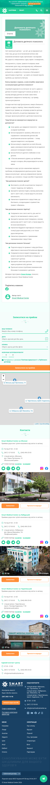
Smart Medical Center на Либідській (16, 515)
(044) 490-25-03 (26, 452)
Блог (28, 744)
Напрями (12, 10)
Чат (3, 467)
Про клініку (31, 726)
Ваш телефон (7, 329)
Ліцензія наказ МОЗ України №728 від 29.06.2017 (19, 779)
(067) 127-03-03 (36, 10)
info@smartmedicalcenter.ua (14, 673)
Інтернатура (31, 741)
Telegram (13, 467)
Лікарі (21, 10)
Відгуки (29, 729)
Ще (45, 10)
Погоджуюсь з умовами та (25, 361)
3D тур (7, 499)
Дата (4, 337)
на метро (18, 464)
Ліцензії (29, 733)
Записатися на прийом (25, 368)
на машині (26, 464)
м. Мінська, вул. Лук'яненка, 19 (15, 383)
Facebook (46, 467)
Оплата (4, 752)
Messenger (18, 467)
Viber (8, 467)
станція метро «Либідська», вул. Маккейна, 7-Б (36, 692)
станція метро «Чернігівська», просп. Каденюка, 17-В (37, 696)
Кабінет (4, 748)
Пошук (41, 10)
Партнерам (31, 752)
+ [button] (3, 376)
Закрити (43, 778)
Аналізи (4, 733)
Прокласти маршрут (34, 506)
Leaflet (37, 424)
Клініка (5, 344)
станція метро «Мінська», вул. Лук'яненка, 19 (36, 687)
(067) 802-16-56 (7, 697)
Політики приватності (29, 360)
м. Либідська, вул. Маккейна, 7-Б (21, 411)
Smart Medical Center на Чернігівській (17, 589)
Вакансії (30, 748)
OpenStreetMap (44, 424)
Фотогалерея (43, 499)
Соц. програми (32, 737)
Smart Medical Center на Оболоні (14, 441)
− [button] (3, 380)
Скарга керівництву (9, 708)
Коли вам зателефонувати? (4, 352)
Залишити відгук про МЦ (11, 702)
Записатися (10, 506)
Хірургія (4, 737)
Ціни (3, 741)
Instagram (42, 467)
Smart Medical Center (20, 298)
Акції (3, 744)
